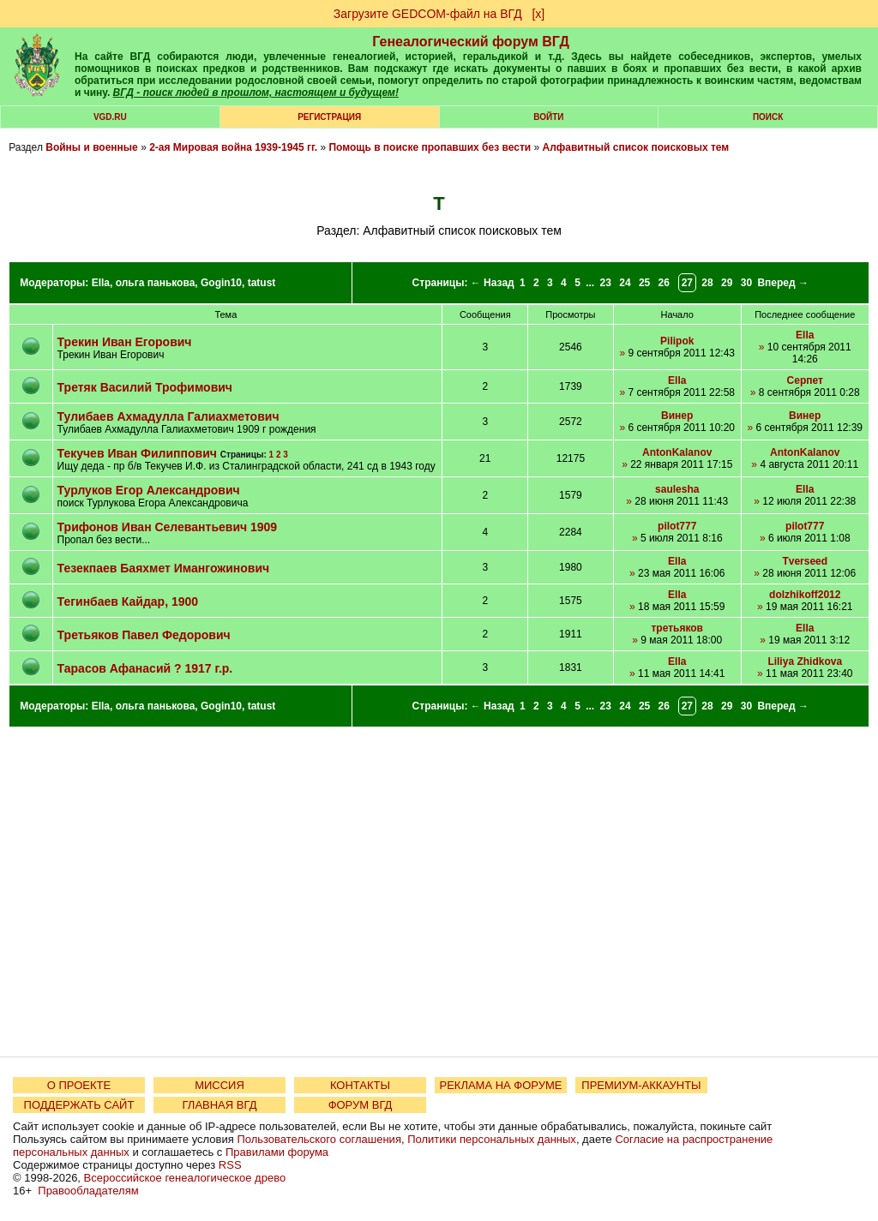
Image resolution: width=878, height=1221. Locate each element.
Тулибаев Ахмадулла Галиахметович (168, 416)
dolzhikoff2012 (804, 595)
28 (707, 283)
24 (624, 283)
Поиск (768, 117)
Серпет (805, 380)
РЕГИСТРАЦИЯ (329, 117)
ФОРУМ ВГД (360, 1104)
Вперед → (783, 283)
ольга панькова (155, 283)
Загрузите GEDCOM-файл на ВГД (428, 14)
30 (746, 283)
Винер (677, 416)
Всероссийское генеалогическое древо (185, 1177)
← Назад (492, 283)
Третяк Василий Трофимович (144, 387)
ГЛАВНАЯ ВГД (220, 1104)
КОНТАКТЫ (360, 1085)
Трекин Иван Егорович (124, 342)
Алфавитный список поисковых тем (636, 147)
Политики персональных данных (491, 1139)
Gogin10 (221, 283)
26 (664, 283)
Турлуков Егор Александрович (148, 490)
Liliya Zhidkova (804, 661)
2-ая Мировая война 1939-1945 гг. (233, 147)
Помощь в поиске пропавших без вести (429, 147)
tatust (262, 283)
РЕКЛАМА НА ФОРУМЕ (500, 1085)
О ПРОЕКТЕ (79, 1085)
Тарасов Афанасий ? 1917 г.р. (145, 668)
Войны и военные (91, 147)
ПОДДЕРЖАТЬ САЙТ (79, 1104)
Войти (548, 117)
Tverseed (804, 561)
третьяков (677, 628)
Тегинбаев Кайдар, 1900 (128, 601)
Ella (101, 283)
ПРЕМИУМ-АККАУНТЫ (641, 1085)
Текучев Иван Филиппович (137, 453)
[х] (538, 14)
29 (726, 283)
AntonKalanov (677, 452)
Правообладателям (88, 1190)
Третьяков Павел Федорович (144, 635)
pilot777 (677, 526)
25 (644, 283)
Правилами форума (277, 1152)
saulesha (677, 489)
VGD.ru (110, 117)
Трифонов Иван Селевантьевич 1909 (167, 527)
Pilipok (677, 341)
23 (605, 283)
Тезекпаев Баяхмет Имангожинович (163, 568)
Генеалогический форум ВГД (470, 41)
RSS (230, 1164)
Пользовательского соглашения (319, 1139)
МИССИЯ (219, 1085)
